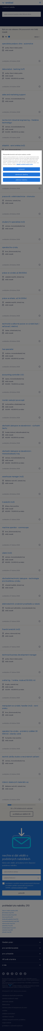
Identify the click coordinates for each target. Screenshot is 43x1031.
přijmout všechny (21, 180)
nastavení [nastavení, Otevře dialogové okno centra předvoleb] (21, 169)
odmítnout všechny (21, 174)
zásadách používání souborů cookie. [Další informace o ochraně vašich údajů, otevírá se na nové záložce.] (24, 164)
